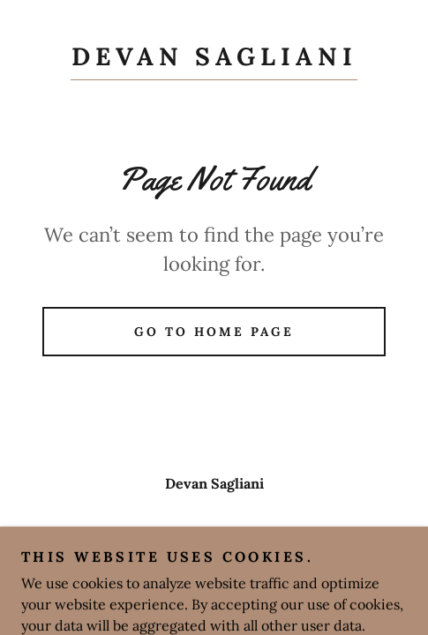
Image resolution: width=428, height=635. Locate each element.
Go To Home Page (214, 332)
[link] (214, 61)
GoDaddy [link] (249, 571)
